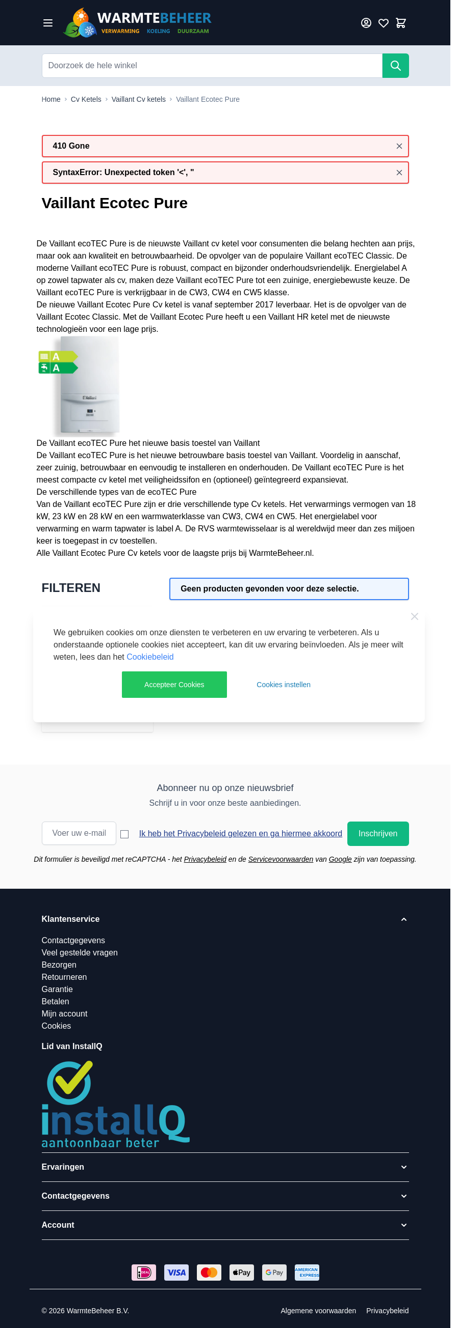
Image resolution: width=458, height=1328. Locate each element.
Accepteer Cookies (174, 685)
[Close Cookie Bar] (415, 616)
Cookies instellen (284, 685)
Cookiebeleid (150, 657)
